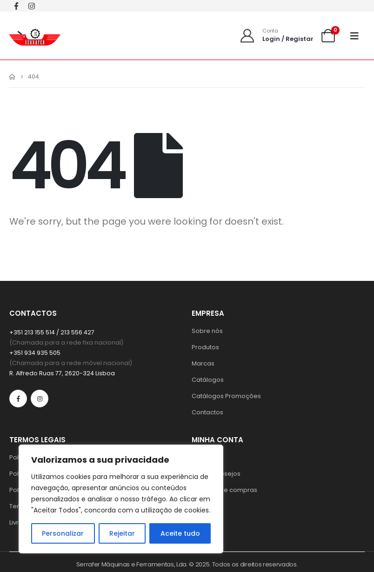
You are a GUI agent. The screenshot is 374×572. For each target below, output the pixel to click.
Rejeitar (122, 533)
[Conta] (276, 35)
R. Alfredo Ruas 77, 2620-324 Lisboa (62, 373)
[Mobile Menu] (357, 36)
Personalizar (63, 533)
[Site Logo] (34, 36)
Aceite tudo (180, 533)
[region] (121, 499)
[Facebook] (16, 6)
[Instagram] (31, 6)
